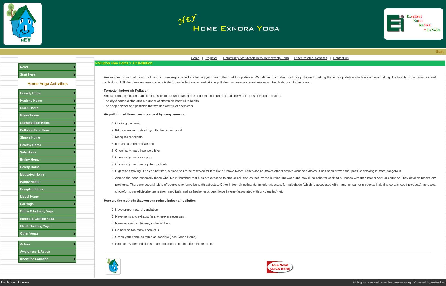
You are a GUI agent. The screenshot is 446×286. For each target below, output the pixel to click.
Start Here (27, 74)
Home (195, 58)
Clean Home (29, 108)
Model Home (29, 196)
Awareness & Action (35, 251)
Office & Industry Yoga (37, 211)
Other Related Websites (310, 58)
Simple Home (30, 137)
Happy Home (29, 181)
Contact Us (340, 58)
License (23, 282)
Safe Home (28, 152)
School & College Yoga (37, 218)
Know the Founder (34, 259)
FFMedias (438, 282)
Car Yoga (27, 204)
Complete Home (32, 189)
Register (211, 58)
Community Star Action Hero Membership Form (256, 58)
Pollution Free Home (35, 130)
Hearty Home (30, 167)
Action (25, 244)
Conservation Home (35, 122)
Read (24, 67)
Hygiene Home (31, 100)
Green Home (29, 115)
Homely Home (30, 93)
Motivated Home (32, 174)
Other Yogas (29, 233)
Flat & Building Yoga (35, 226)
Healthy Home (30, 145)
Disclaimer (8, 282)
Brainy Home (30, 159)
